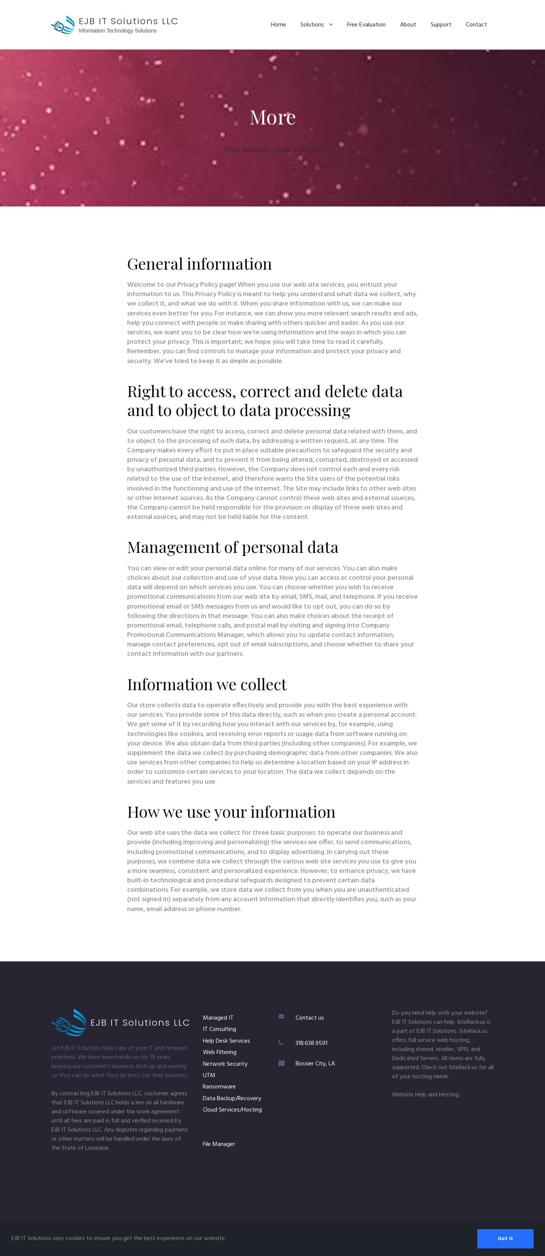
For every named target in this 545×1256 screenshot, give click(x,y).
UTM (209, 1076)
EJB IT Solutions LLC (129, 21)
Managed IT (218, 1018)
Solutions (317, 25)
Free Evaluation (366, 25)
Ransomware (219, 1087)
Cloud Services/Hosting (232, 1110)
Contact (476, 25)
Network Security (225, 1064)
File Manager (219, 1144)
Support (441, 25)
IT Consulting (219, 1029)
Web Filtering (220, 1052)
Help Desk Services (226, 1041)
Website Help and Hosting (425, 1095)
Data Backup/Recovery (232, 1099)
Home (278, 25)
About (408, 25)
